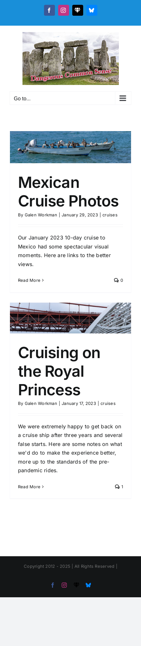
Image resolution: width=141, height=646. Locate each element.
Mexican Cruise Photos (68, 191)
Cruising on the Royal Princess (59, 371)
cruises (110, 214)
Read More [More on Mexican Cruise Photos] (29, 280)
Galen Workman (41, 214)
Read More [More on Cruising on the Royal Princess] (29, 486)
